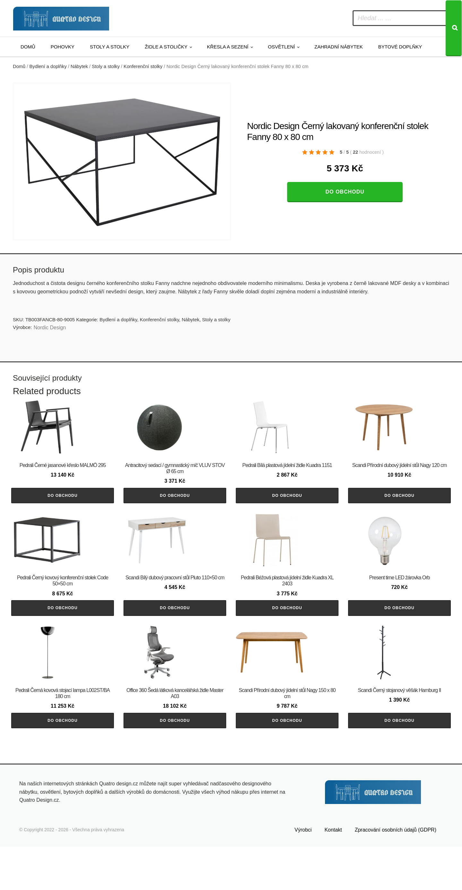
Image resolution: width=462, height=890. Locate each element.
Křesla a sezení (227, 46)
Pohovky (62, 46)
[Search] (454, 28)
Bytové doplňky (400, 46)
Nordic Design (50, 327)
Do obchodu (344, 191)
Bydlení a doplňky (48, 66)
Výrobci (303, 873)
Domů (28, 46)
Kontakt (333, 873)
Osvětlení (281, 46)
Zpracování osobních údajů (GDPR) (395, 873)
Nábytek (79, 66)
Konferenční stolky (143, 66)
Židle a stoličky (166, 46)
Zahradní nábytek (338, 46)
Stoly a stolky (109, 46)
